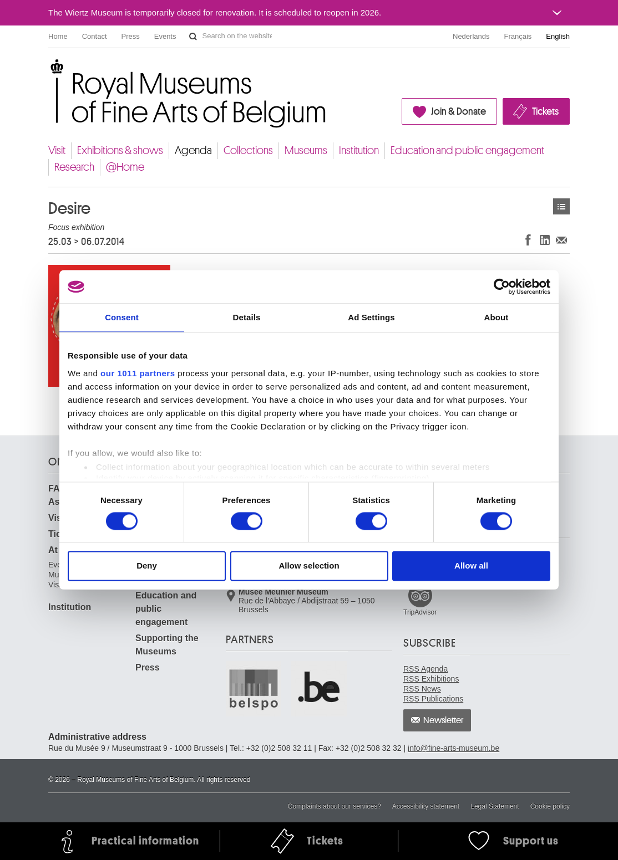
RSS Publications (433, 698)
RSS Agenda (425, 668)
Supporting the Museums (167, 644)
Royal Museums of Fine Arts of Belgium (48, 71)
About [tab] (496, 317)
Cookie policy (550, 806)
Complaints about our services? (334, 806)
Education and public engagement (467, 150)
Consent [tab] (122, 317)
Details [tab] (247, 317)
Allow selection (308, 566)
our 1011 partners (137, 373)
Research (74, 167)
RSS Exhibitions (431, 678)
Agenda (193, 150)
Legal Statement (494, 806)
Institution (359, 150)
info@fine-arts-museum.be (453, 748)
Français (518, 36)
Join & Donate (458, 111)
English (558, 36)
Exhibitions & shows (120, 150)
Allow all (471, 566)
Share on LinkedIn (544, 240)
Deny (146, 566)
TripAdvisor (420, 612)
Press (130, 36)
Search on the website (193, 36)
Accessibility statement (425, 806)
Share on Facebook (528, 240)
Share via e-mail (561, 240)
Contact (94, 36)
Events (165, 36)
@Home (125, 167)
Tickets (545, 111)
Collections (248, 150)
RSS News (422, 688)
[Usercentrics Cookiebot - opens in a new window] (501, 286)
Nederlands (471, 36)
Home (58, 36)
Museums (306, 150)
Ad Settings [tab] (371, 317)
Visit (56, 150)
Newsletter (443, 720)
